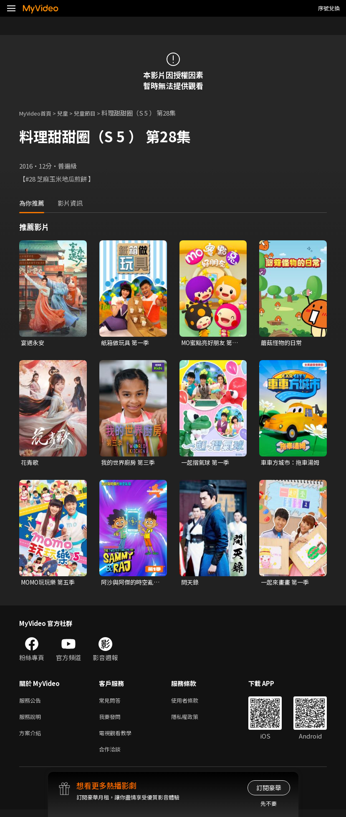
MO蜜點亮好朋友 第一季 (208, 343)
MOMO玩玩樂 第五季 (50, 584)
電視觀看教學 (117, 738)
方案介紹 (31, 738)
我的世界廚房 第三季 (130, 463)
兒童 (69, 112)
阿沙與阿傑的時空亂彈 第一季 (129, 584)
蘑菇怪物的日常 (283, 342)
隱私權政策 (191, 720)
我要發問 (111, 720)
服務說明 (31, 720)
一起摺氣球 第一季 (206, 463)
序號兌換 (329, 8)
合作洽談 (111, 755)
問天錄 (190, 584)
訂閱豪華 (268, 787)
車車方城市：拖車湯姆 (289, 463)
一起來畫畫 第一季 (286, 584)
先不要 (268, 803)
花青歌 (30, 463)
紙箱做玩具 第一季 (126, 342)
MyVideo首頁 (38, 112)
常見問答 (111, 703)
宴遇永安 (33, 342)
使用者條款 (191, 703)
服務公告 (31, 703)
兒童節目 (93, 112)
